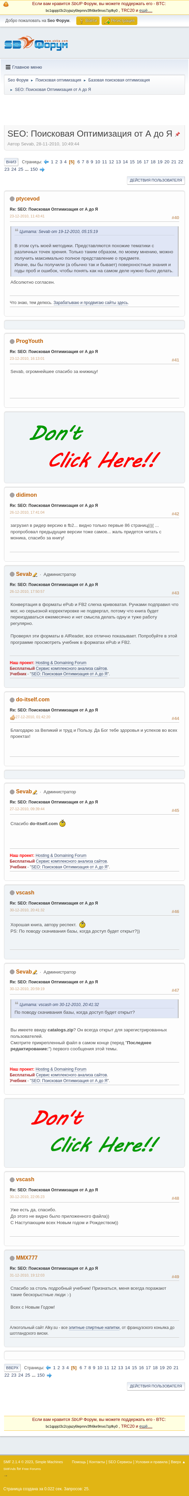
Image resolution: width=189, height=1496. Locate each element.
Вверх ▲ (178, 1462)
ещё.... (146, 10)
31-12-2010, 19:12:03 (27, 1275)
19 (160, 161)
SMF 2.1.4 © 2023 (18, 1462)
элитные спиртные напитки (94, 1327)
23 (6, 169)
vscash (25, 892)
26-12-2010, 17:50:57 (27, 591)
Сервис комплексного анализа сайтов (71, 668)
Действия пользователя (156, 180)
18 (153, 161)
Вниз (11, 162)
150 (33, 169)
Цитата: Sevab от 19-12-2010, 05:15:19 (59, 231)
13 (118, 161)
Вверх (12, 1368)
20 (166, 161)
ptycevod (27, 199)
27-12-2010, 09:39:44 (27, 809)
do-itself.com (32, 699)
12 (111, 161)
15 (132, 161)
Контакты (97, 1462)
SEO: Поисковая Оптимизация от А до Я (69, 674)
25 (20, 169)
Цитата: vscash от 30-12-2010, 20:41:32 (59, 1004)
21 (174, 161)
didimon (26, 495)
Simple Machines (49, 1462)
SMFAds (9, 1469)
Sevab (24, 574)
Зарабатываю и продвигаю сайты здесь (91, 302)
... (27, 169)
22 (180, 161)
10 (97, 161)
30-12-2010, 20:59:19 (27, 989)
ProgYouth (29, 341)
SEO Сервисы (120, 1462)
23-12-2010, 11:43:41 (27, 216)
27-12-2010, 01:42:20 (33, 717)
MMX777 (26, 1258)
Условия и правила (151, 1462)
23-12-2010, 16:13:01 (27, 358)
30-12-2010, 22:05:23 (27, 1197)
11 (104, 161)
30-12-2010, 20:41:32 (27, 910)
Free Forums (31, 1469)
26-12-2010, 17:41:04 (27, 512)
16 (139, 161)
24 (14, 169)
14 (125, 161)
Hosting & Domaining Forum (60, 662)
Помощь (79, 1462)
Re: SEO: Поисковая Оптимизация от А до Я (54, 209)
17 (145, 161)
